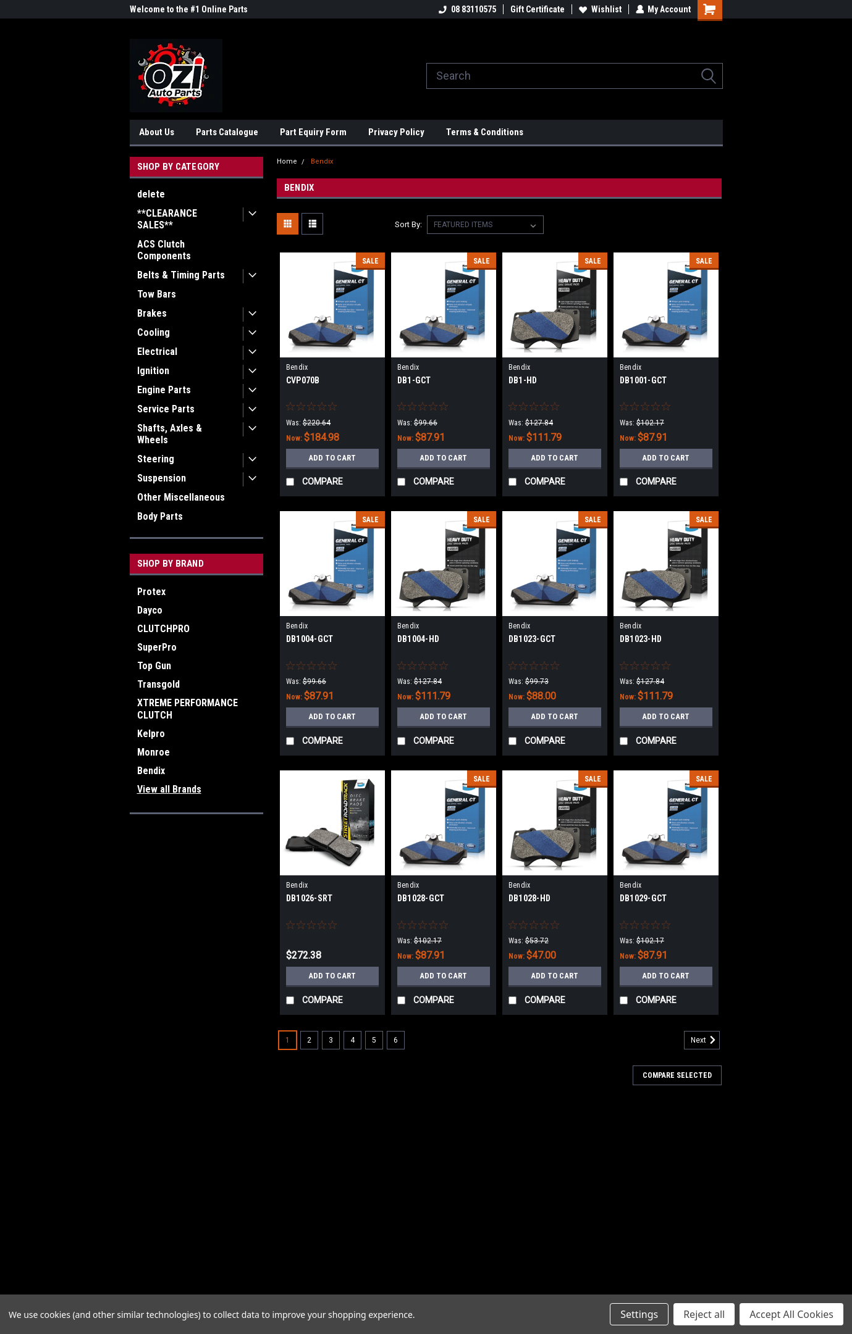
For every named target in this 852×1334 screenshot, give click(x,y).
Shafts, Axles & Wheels (169, 434)
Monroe (153, 752)
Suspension (161, 478)
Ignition (153, 371)
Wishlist (599, 9)
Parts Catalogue (227, 132)
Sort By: (408, 224)
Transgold (158, 684)
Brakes (152, 313)
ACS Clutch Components (164, 250)
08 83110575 (467, 9)
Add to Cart (332, 458)
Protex (151, 592)
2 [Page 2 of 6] (309, 1040)
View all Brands (169, 789)
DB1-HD (523, 380)
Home (287, 161)
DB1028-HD (529, 898)
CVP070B (303, 380)
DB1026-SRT (309, 898)
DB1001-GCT (643, 380)
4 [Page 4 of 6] (352, 1040)
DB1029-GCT (643, 898)
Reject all (704, 1314)
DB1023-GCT (532, 639)
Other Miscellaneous (181, 497)
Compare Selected (677, 1075)
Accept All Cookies (791, 1314)
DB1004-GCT (310, 639)
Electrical (157, 351)
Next (705, 1040)
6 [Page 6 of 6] (396, 1040)
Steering (155, 459)
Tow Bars (156, 294)
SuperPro (157, 647)
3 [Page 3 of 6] (331, 1040)
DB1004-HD (418, 639)
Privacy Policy (396, 132)
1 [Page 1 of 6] (287, 1040)
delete (151, 194)
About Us (156, 132)
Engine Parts (164, 390)
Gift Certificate (537, 9)
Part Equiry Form (313, 132)
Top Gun (154, 666)
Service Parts (166, 409)
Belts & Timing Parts (181, 275)
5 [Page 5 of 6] (374, 1040)
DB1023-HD (641, 639)
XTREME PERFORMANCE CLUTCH (187, 709)
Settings (639, 1314)
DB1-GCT (414, 380)
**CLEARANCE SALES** (167, 219)
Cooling (153, 332)
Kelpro (151, 734)
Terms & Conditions (484, 132)
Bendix (151, 771)
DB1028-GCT (421, 898)
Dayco (149, 610)
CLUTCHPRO (163, 629)
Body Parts (160, 516)
